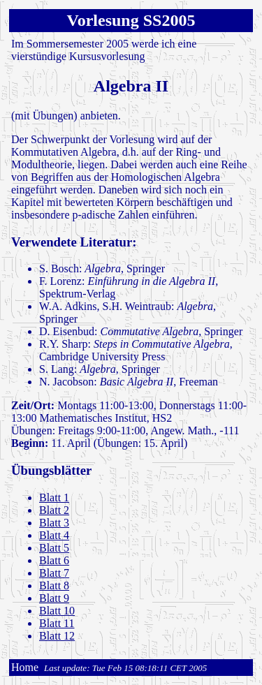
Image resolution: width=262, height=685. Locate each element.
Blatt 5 (54, 548)
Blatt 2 (54, 510)
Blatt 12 (57, 636)
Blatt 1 (54, 497)
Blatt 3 (54, 523)
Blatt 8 (54, 585)
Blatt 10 (57, 611)
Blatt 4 (54, 535)
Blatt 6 (54, 560)
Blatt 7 (54, 573)
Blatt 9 (54, 598)
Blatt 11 (57, 623)
